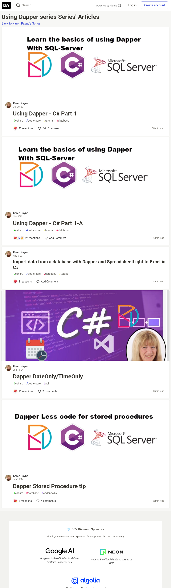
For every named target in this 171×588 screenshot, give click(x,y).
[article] (85, 97)
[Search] (18, 5)
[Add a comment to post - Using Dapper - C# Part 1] (23, 128)
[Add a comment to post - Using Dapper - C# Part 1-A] (26, 238)
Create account (154, 5)
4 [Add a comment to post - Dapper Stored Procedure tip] (46, 501)
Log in (132, 5)
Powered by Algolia (108, 5)
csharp (18, 121)
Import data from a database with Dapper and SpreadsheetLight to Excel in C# (89, 264)
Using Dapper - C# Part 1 (45, 113)
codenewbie (50, 493)
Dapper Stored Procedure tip (49, 486)
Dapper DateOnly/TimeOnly (48, 376)
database (62, 121)
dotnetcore (33, 121)
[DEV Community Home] (6, 5)
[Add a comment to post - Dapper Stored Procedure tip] (22, 500)
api (46, 384)
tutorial (48, 121)
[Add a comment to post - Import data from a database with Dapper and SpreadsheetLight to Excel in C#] (22, 281)
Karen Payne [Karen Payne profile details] (20, 103)
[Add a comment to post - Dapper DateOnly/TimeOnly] (23, 391)
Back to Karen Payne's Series (21, 23)
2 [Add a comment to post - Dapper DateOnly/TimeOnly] (47, 391)
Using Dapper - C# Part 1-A (48, 223)
